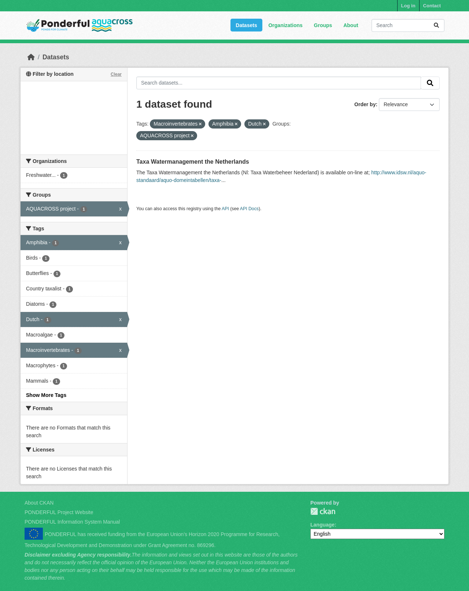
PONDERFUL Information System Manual (72, 522)
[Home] (31, 57)
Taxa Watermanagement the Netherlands (192, 162)
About (350, 25)
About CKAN (39, 503)
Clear (116, 74)
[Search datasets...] (408, 25)
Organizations (285, 25)
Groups (323, 25)
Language (322, 525)
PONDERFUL (322, 511)
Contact (432, 5)
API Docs (249, 208)
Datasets (246, 25)
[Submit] (436, 25)
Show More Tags (46, 395)
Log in (408, 5)
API (225, 208)
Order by (365, 104)
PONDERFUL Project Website (59, 512)
